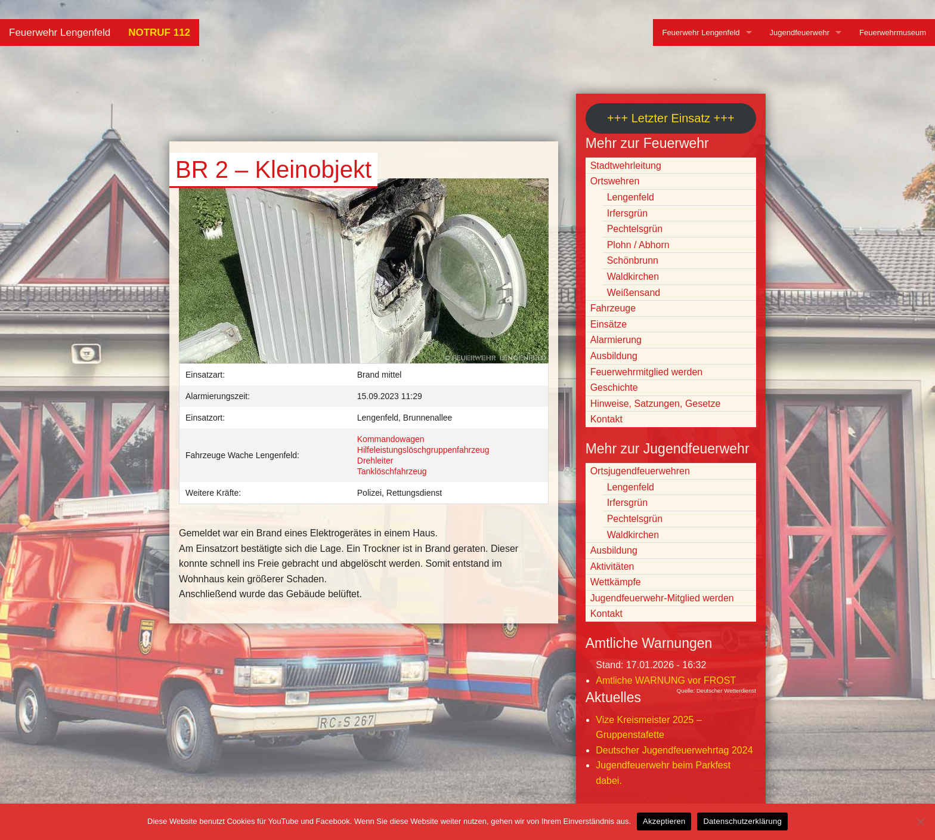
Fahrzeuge (613, 308)
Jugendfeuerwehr (799, 32)
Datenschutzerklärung (742, 821)
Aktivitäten (612, 566)
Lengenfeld (630, 197)
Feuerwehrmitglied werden (646, 372)
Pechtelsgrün (634, 229)
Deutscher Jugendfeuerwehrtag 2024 (674, 750)
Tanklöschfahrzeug (392, 471)
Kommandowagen (391, 439)
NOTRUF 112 (159, 32)
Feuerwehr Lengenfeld (59, 32)
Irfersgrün (627, 213)
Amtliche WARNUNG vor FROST (666, 680)
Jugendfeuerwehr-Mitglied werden (662, 598)
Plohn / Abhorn (638, 245)
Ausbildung (613, 356)
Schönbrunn (632, 260)
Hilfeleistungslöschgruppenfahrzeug (423, 450)
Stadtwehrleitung (625, 165)
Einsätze (608, 324)
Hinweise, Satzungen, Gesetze (655, 404)
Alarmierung (616, 340)
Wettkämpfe (615, 582)
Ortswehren (615, 181)
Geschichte (614, 387)
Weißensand (634, 293)
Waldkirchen (633, 276)
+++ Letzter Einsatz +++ (670, 118)
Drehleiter (375, 460)
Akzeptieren (664, 821)
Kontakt (606, 419)
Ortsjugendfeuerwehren (640, 471)
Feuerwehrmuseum (892, 32)
